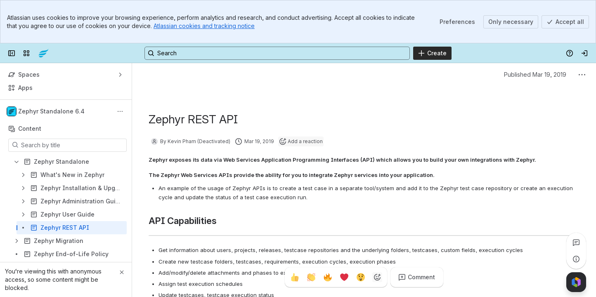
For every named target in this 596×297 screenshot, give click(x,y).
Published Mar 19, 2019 (535, 74)
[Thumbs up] (294, 277)
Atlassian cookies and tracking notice (204, 25)
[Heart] (344, 277)
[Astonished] (360, 277)
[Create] (432, 53)
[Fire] (327, 277)
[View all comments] (576, 242)
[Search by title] (72, 145)
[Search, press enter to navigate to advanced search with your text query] (277, 53)
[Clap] (311, 277)
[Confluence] (43, 53)
